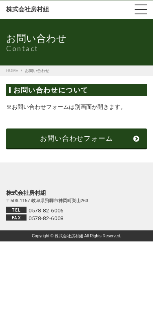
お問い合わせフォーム (76, 138)
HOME (12, 70)
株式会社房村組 (27, 9)
